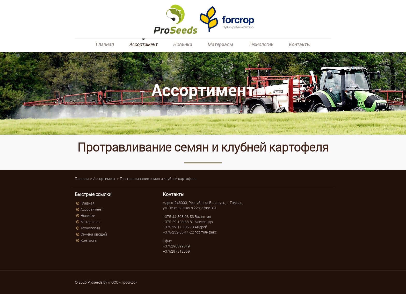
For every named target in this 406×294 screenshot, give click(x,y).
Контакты (299, 44)
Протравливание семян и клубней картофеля (158, 178)
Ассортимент (143, 44)
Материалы (220, 44)
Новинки (182, 44)
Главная (105, 44)
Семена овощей (94, 234)
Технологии (261, 44)
